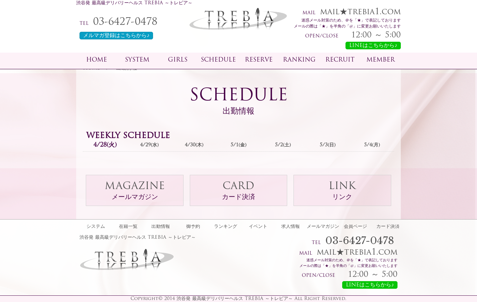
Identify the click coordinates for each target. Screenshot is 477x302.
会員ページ (355, 227)
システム (95, 227)
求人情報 (290, 227)
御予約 (193, 227)
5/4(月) (372, 145)
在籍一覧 (128, 227)
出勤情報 (160, 227)
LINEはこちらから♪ (373, 45)
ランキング (225, 227)
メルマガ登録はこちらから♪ (116, 35)
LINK (342, 191)
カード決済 (387, 227)
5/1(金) (238, 145)
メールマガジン (323, 227)
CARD (238, 191)
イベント (258, 227)
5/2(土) (283, 145)
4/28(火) (105, 145)
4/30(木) (194, 145)
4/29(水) (149, 145)
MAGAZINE (135, 191)
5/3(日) (328, 145)
